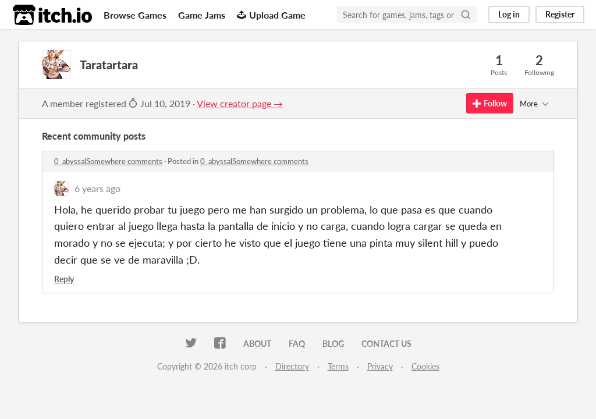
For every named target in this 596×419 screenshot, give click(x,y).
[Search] (466, 14)
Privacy (380, 366)
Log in (509, 14)
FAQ (297, 344)
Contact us (386, 344)
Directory (292, 366)
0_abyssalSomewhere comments (108, 161)
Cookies (425, 366)
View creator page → (240, 103)
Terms (338, 366)
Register (559, 14)
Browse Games (135, 14)
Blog (333, 344)
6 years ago (97, 188)
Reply (64, 279)
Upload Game (271, 14)
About (257, 344)
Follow (490, 103)
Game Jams (201, 14)
